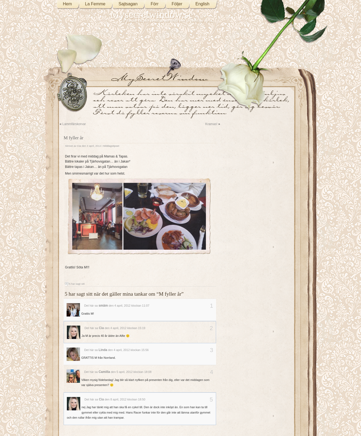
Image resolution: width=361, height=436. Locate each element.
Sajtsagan (127, 4)
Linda (103, 350)
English (202, 4)
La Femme (95, 4)
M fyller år (73, 137)
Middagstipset (111, 145)
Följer (177, 4)
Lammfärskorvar (74, 124)
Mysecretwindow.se (151, 14)
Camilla (104, 372)
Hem (67, 4)
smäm (103, 305)
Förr (154, 4)
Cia (79, 145)
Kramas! (211, 124)
